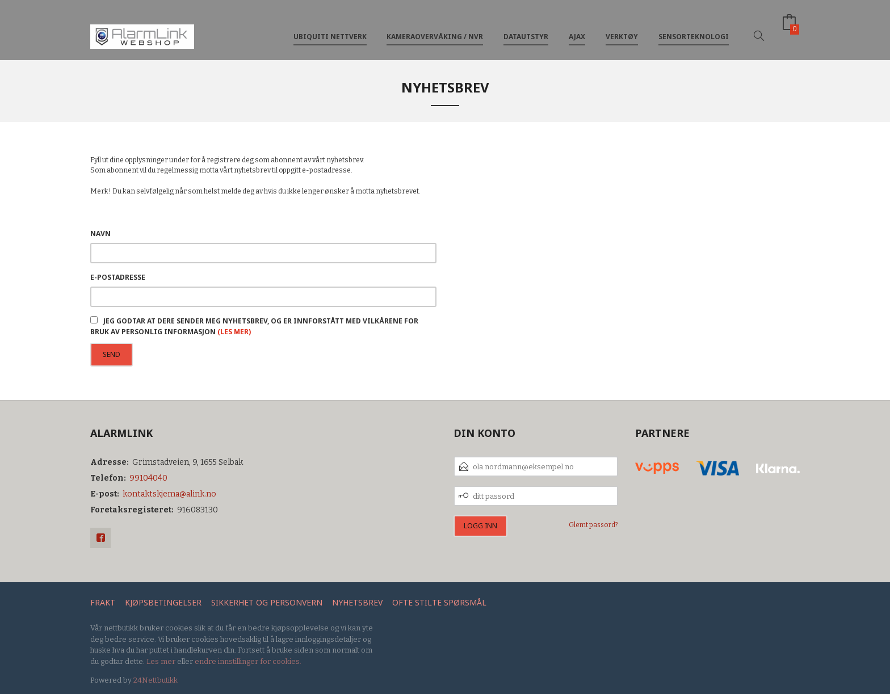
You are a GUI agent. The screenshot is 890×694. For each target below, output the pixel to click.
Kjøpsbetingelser (163, 602)
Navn (100, 233)
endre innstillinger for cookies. (248, 661)
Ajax (577, 27)
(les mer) (234, 332)
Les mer (160, 661)
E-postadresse (117, 277)
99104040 (148, 478)
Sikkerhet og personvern (266, 602)
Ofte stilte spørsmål (439, 602)
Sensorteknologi (693, 27)
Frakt (102, 602)
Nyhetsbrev (357, 602)
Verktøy (622, 27)
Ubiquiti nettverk (330, 27)
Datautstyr (525, 27)
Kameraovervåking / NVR (435, 27)
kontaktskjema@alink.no (169, 494)
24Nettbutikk (155, 680)
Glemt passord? (593, 525)
